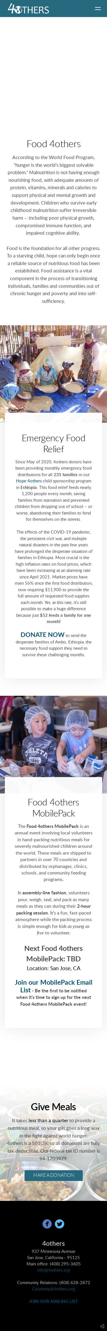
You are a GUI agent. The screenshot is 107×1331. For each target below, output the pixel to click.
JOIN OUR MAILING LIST (53, 1301)
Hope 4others (29, 481)
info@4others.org (53, 1270)
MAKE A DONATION (53, 1175)
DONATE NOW (42, 635)
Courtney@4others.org (53, 1289)
